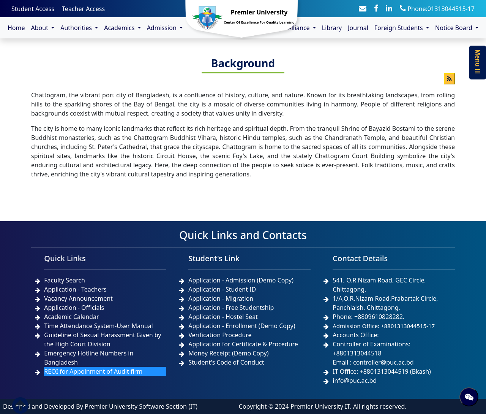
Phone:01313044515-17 (437, 9)
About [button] (40, 28)
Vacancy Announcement (78, 298)
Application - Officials (74, 307)
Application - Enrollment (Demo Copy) (241, 326)
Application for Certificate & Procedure (243, 344)
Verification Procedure (219, 335)
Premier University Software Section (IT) (141, 406)
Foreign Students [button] (399, 28)
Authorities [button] (76, 28)
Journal (358, 28)
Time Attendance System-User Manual (98, 326)
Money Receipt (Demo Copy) (228, 353)
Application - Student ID (222, 289)
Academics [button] (120, 28)
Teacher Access (83, 9)
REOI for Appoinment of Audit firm (93, 371)
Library (332, 28)
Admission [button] (162, 28)
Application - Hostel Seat (223, 316)
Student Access (32, 9)
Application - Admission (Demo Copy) (240, 280)
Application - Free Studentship (231, 307)
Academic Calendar (71, 316)
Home (16, 28)
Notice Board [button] (454, 28)
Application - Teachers (75, 289)
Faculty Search (64, 280)
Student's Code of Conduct (226, 362)
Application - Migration (220, 298)
